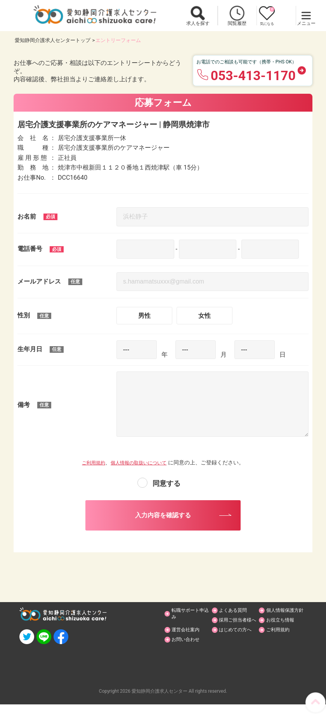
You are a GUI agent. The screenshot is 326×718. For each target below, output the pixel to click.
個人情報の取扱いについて (140, 462)
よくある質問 (236, 615)
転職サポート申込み (191, 618)
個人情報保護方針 (286, 618)
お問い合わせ (189, 653)
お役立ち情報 (236, 632)
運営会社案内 (283, 632)
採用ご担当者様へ (191, 636)
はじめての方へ (239, 642)
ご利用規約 (88, 462)
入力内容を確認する (163, 518)
